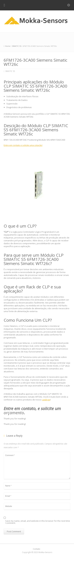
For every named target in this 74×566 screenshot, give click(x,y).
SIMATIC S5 (10, 71)
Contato (36, 549)
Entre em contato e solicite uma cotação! (23, 145)
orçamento (14, 412)
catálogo (46, 399)
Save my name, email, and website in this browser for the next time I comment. (37, 522)
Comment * (37, 465)
